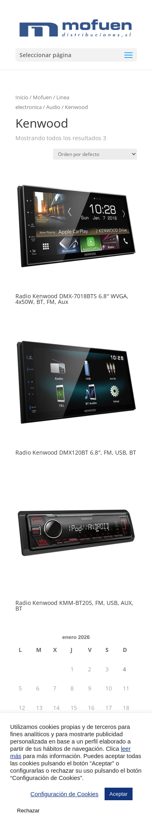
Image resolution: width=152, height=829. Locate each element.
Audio (53, 107)
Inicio (21, 97)
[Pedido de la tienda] (95, 154)
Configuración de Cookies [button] (64, 794)
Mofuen (42, 97)
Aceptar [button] (118, 794)
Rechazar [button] (28, 811)
